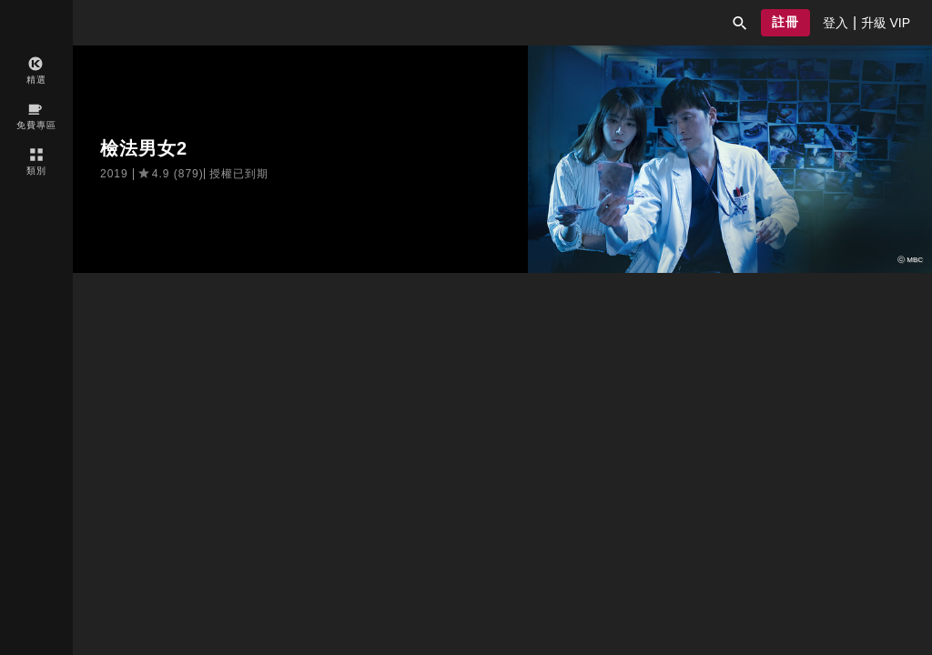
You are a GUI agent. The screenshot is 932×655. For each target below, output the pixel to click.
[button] (740, 23)
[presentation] (835, 22)
